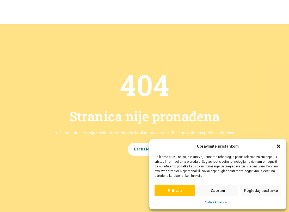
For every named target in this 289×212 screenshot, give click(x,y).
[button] (278, 146)
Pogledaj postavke (261, 190)
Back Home (145, 149)
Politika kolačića (215, 202)
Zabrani (218, 190)
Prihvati (175, 190)
